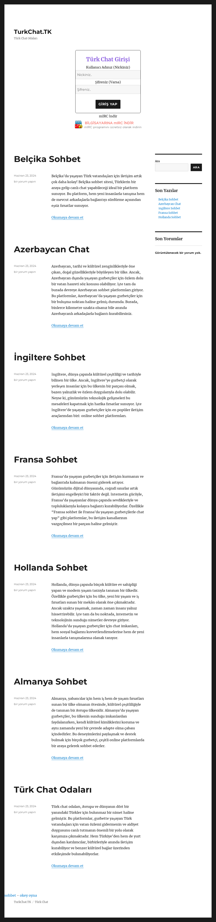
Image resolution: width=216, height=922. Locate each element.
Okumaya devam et (67, 217)
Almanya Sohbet (50, 681)
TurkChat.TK (33, 31)
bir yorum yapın (25, 181)
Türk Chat (41, 902)
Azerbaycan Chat (51, 249)
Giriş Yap (108, 104)
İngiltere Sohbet (49, 357)
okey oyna (28, 895)
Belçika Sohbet (47, 159)
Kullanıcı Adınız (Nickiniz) (108, 67)
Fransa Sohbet (45, 459)
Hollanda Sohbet (51, 567)
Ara (157, 161)
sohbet (10, 895)
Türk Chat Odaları (53, 789)
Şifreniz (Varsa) (108, 82)
